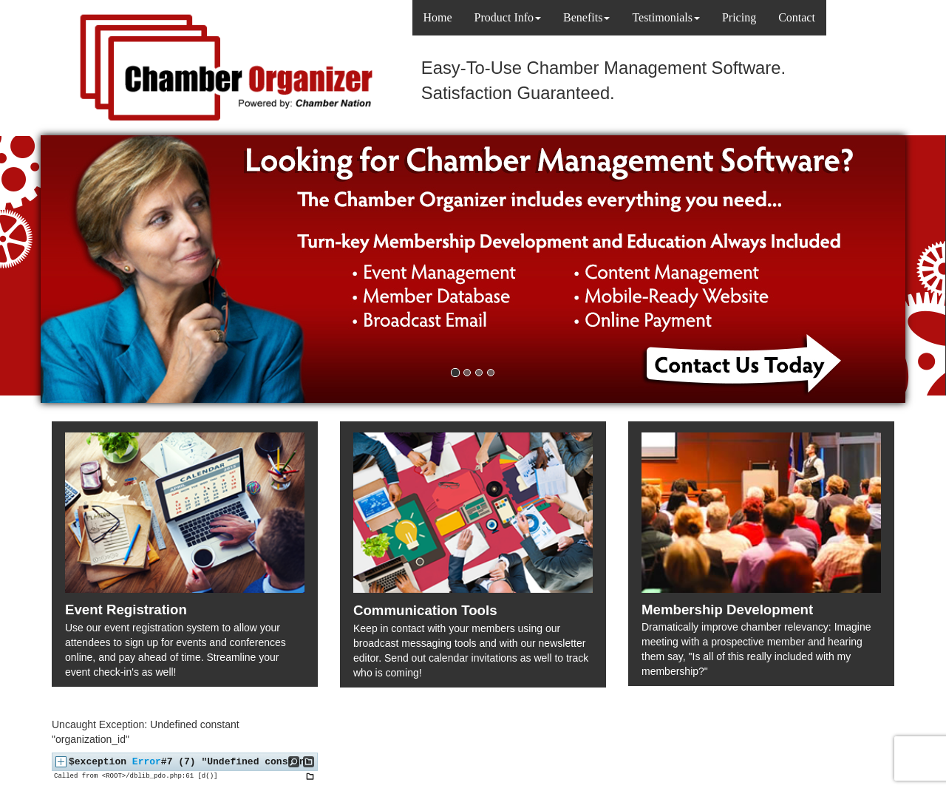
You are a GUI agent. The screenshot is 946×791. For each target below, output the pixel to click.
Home (437, 17)
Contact (796, 17)
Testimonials (666, 17)
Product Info (507, 17)
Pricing (739, 17)
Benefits (586, 17)
